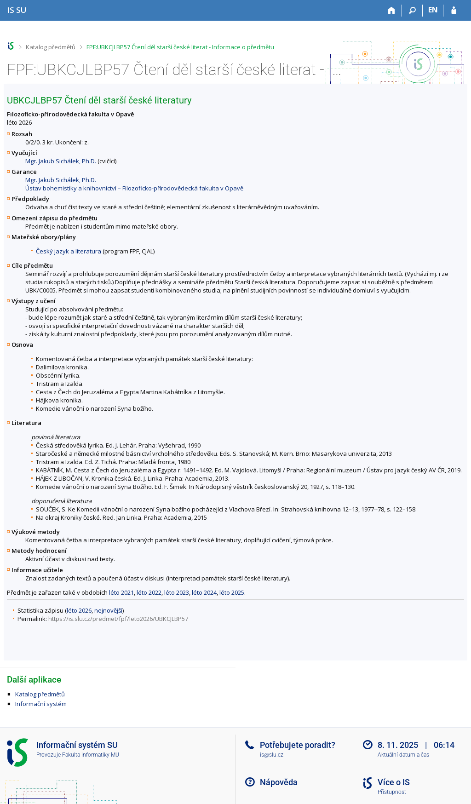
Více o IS (394, 782)
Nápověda (279, 782)
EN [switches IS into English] (433, 10)
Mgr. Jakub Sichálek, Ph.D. (60, 161)
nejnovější (108, 610)
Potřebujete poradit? (297, 745)
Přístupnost (392, 792)
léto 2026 (79, 610)
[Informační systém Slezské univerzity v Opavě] (17, 10)
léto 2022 (149, 592)
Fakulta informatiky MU (90, 755)
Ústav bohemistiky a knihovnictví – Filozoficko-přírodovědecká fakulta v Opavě (134, 188)
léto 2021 (121, 592)
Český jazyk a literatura (68, 251)
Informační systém (41, 704)
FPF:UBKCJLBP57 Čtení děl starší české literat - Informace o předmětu (180, 47)
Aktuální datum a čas (403, 755)
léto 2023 (176, 592)
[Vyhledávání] (412, 11)
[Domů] (391, 11)
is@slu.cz (271, 755)
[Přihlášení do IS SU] (453, 11)
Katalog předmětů (50, 47)
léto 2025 (231, 592)
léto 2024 (204, 592)
